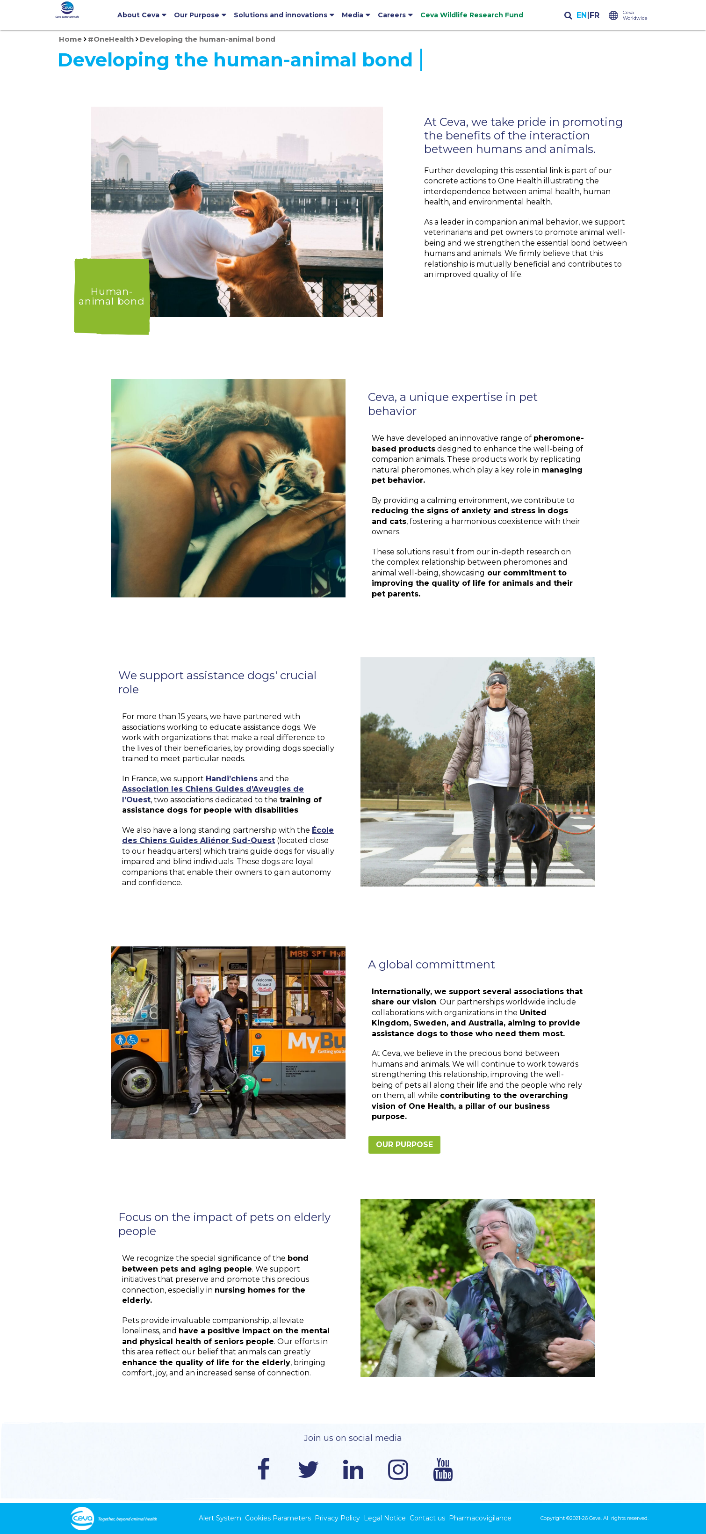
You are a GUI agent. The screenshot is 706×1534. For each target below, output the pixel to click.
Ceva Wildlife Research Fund (471, 15)
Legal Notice (385, 1518)
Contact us (427, 1518)
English (582, 15)
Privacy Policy (337, 1518)
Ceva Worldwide (635, 15)
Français (594, 15)
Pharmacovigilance (480, 1518)
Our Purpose (196, 15)
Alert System (220, 1518)
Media (352, 15)
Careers (392, 15)
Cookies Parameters (278, 1518)
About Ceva (138, 15)
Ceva (595, 1518)
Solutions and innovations (280, 15)
